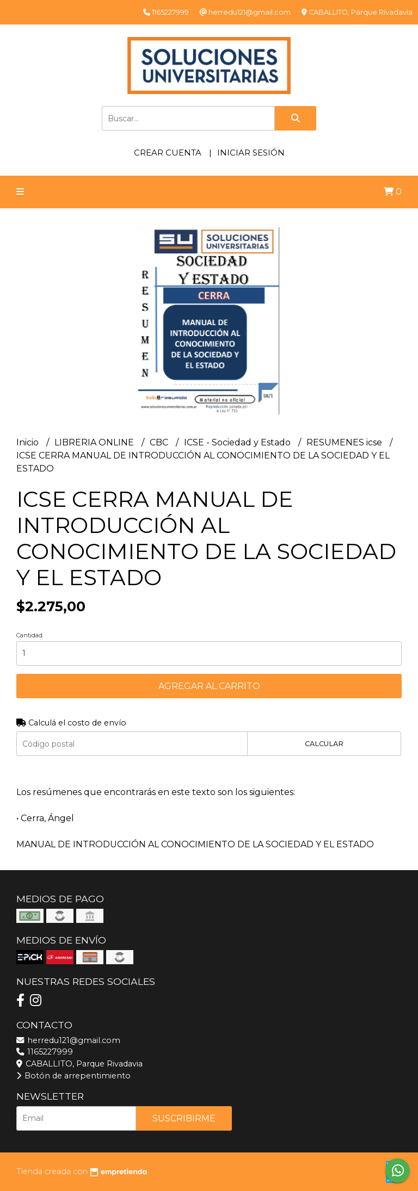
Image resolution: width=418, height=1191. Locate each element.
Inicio (28, 442)
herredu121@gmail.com (68, 1040)
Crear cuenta (167, 152)
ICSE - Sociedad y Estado (238, 442)
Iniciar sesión (251, 152)
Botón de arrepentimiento (73, 1076)
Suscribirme (184, 1118)
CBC (160, 442)
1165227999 (44, 1052)
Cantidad (29, 635)
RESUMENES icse (345, 442)
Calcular (324, 744)
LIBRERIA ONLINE (95, 442)
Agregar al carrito (209, 686)
